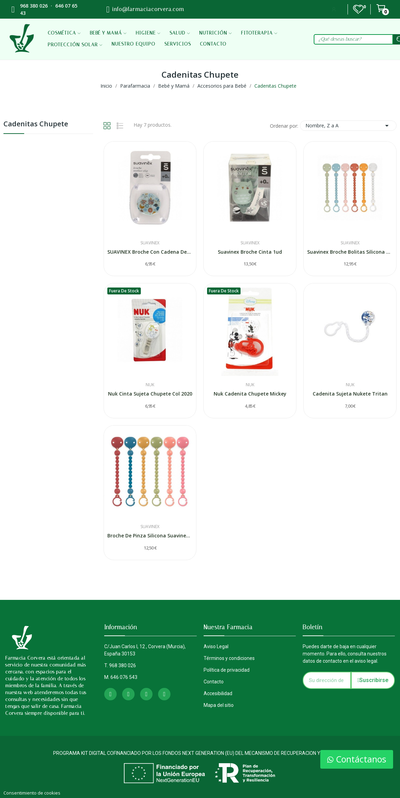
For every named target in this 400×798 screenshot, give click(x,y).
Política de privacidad (227, 670)
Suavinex (149, 243)
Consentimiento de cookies (31, 793)
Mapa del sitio (219, 705)
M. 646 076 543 (120, 677)
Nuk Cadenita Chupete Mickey (250, 393)
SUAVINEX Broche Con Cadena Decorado (150, 252)
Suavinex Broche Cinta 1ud (250, 252)
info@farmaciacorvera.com (148, 9)
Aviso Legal (216, 646)
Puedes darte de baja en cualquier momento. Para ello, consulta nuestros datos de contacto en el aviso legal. (345, 654)
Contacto (214, 681)
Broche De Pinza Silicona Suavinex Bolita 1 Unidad (150, 535)
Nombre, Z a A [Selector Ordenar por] (348, 125)
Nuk (150, 385)
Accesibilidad (218, 693)
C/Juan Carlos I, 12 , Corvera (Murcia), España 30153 (145, 650)
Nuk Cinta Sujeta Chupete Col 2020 (150, 393)
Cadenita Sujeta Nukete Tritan (350, 393)
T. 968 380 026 (120, 665)
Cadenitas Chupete (35, 124)
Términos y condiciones (229, 658)
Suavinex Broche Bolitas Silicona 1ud (350, 252)
